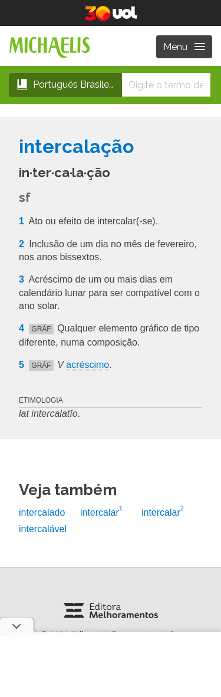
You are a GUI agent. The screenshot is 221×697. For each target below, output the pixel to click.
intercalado (42, 512)
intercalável (43, 529)
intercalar (101, 512)
